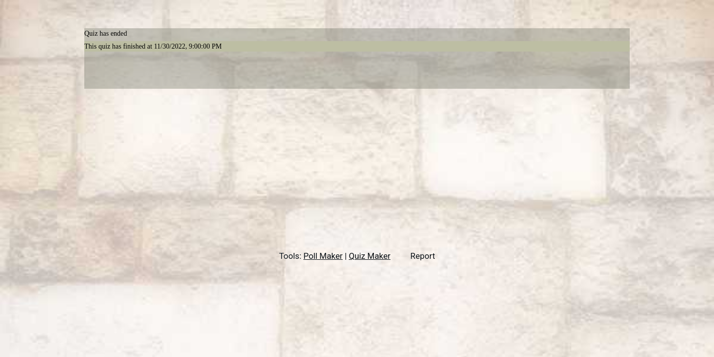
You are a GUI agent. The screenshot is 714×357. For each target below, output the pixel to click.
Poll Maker (323, 256)
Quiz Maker (369, 256)
